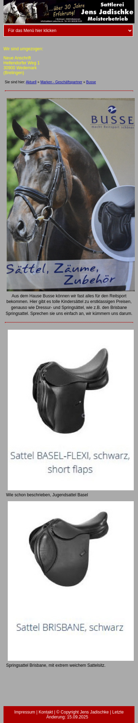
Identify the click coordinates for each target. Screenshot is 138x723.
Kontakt (46, 712)
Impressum (24, 712)
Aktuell (31, 82)
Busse (91, 82)
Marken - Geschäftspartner (61, 82)
